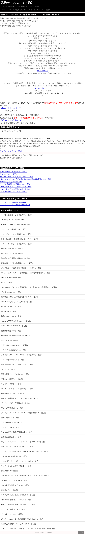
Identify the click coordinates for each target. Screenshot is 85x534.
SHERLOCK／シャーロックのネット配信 (16, 302)
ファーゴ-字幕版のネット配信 (12, 408)
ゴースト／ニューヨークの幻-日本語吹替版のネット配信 (22, 519)
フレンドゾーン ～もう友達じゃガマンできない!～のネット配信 (24, 451)
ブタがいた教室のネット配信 (12, 379)
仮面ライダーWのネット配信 (12, 249)
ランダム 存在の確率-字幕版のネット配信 (16, 432)
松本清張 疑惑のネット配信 (11, 331)
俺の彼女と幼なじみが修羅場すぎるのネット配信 (19, 297)
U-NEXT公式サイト (42, 88)
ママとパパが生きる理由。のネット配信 (15, 189)
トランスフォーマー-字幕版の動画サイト (15, 205)
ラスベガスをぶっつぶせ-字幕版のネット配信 (18, 495)
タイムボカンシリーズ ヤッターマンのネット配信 (19, 461)
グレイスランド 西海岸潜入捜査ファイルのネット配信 (21, 268)
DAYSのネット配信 (8, 369)
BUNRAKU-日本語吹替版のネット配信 (15, 335)
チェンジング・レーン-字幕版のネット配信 (17, 447)
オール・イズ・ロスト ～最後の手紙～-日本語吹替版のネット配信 (25, 273)
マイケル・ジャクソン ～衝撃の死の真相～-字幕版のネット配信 (25, 476)
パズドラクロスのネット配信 (12, 253)
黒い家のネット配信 (8, 311)
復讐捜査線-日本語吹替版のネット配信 (15, 258)
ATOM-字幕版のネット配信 (11, 306)
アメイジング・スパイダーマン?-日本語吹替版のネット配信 (23, 413)
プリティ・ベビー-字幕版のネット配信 (15, 403)
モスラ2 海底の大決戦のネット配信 (14, 456)
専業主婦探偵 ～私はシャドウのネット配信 (17, 364)
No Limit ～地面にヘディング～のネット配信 (16, 177)
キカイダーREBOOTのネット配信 (13, 350)
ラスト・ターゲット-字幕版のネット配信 (16, 244)
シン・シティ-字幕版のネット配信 (14, 229)
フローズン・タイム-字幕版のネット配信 (16, 234)
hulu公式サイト (42, 71)
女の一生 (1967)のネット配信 (11, 182)
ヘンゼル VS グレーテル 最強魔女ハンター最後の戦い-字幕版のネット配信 (29, 287)
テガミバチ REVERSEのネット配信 (14, 345)
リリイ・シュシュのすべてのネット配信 (16, 466)
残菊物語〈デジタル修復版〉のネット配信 (17, 263)
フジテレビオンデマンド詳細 (11, 151)
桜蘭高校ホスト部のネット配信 (12, 393)
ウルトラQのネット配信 (10, 427)
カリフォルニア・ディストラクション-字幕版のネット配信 (23, 442)
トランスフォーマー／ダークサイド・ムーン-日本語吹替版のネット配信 (28, 529)
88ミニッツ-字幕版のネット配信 (13, 509)
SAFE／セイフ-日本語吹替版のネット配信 (15, 187)
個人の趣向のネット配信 (10, 418)
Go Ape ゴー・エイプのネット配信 (14, 480)
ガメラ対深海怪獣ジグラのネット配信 (15, 485)
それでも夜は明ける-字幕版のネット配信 (19, 10)
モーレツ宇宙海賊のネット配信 (12, 360)
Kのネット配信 (6, 282)
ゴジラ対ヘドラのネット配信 (12, 514)
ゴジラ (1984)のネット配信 (11, 292)
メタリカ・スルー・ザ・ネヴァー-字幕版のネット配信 (21, 355)
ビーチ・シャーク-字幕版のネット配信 (15, 224)
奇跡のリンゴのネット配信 (11, 384)
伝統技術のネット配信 (9, 471)
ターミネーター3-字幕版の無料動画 (13, 202)
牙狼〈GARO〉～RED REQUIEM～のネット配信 (19, 239)
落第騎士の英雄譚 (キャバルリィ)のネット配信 (18, 524)
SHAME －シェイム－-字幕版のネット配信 (17, 389)
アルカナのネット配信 (8, 174)
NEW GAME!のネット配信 (11, 277)
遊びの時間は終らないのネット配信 (13, 192)
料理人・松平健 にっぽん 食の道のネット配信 (18, 504)
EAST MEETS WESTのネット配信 (14, 326)
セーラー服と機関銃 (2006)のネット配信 (16, 500)
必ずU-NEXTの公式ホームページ (13, 120)
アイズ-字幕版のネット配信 (11, 422)
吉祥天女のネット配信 (9, 340)
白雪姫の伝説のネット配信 (11, 437)
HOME (3, 10)
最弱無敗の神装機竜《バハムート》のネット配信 (19, 398)
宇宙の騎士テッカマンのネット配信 (13, 172)
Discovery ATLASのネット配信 (12, 220)
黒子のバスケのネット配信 (42, 10)
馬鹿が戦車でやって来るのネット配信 (15, 374)
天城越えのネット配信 (9, 490)
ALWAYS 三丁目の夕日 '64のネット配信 (16, 321)
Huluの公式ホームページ (10, 108)
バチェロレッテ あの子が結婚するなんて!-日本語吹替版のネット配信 (25, 179)
